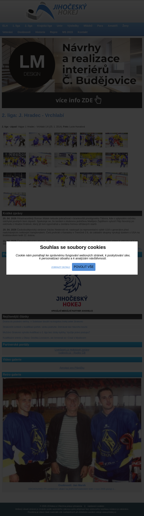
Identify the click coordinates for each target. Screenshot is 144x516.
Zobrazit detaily (60, 267)
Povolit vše (84, 266)
